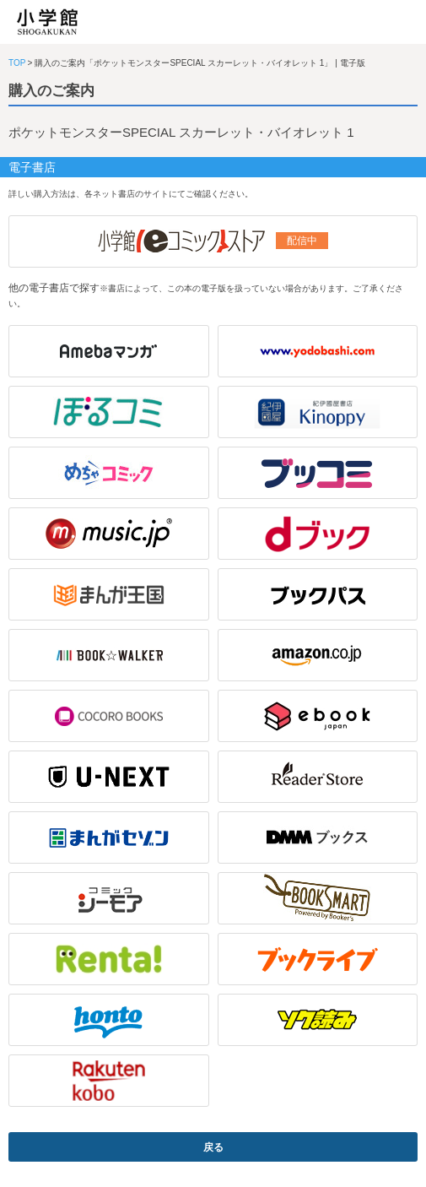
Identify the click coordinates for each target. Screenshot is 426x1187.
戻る (213, 1147)
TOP (16, 63)
